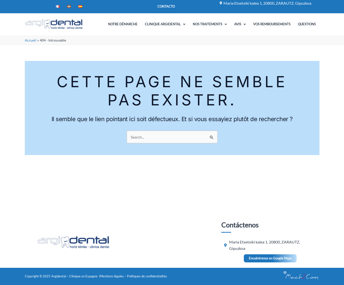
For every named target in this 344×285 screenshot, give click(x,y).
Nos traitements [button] (210, 24)
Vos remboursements (271, 24)
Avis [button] (240, 24)
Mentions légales (112, 276)
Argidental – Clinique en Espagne (74, 276)
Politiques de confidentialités (147, 276)
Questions (307, 24)
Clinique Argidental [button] (165, 24)
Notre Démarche (123, 24)
